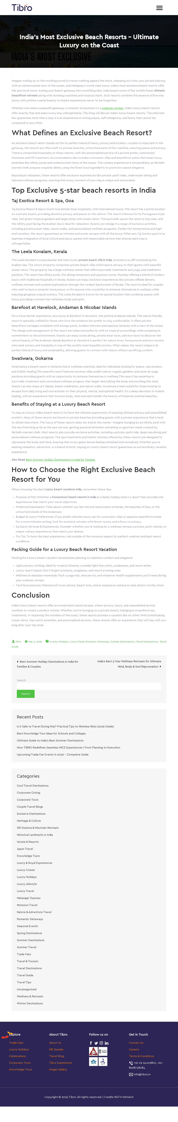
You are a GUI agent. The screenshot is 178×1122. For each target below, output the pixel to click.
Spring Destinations (29, 934)
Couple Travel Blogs (30, 807)
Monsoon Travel (27, 905)
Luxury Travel (76, 642)
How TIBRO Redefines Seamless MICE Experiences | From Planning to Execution (68, 748)
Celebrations (17, 1056)
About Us (55, 1043)
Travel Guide (25, 976)
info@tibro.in (141, 1075)
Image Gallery (58, 1070)
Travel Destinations (147, 642)
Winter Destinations (30, 1004)
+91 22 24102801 (144, 1063)
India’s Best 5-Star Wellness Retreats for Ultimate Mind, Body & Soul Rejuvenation (129, 665)
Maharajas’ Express (29, 898)
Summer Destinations (122, 642)
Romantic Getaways (97, 642)
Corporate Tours (27, 800)
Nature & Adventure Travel (34, 912)
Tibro (18, 642)
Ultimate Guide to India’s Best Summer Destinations (50, 741)
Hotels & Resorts (28, 842)
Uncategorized (26, 990)
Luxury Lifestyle (27, 884)
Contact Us (136, 1043)
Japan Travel (25, 849)
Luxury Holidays (59, 642)
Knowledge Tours (28, 856)
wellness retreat (112, 108)
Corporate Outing (28, 793)
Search (21, 681)
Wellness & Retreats (30, 997)
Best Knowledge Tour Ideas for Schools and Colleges (51, 734)
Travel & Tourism (27, 962)
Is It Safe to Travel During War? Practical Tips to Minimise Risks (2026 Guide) (65, 727)
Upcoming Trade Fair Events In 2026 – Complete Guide (53, 755)
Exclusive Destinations (31, 814)
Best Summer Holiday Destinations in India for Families (60, 460)
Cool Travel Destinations (33, 786)
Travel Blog (56, 1056)
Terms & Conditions (141, 1056)
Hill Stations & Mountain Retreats (38, 828)
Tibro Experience (60, 1063)
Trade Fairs (24, 955)
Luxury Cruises (26, 870)
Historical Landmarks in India (35, 835)
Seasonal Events (27, 926)
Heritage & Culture (29, 821)
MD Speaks (56, 1050)
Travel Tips (24, 983)
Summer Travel (26, 948)
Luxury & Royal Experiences (34, 863)
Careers (134, 1050)
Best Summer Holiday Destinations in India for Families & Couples (47, 665)
